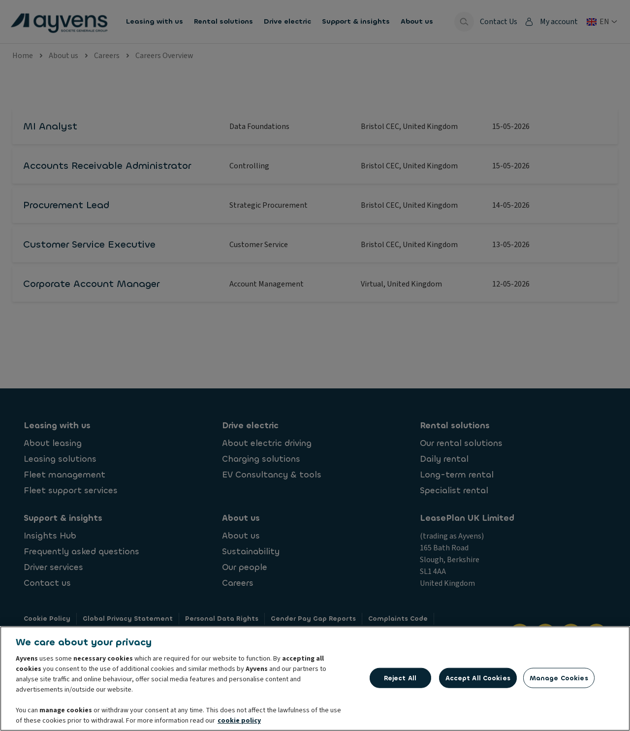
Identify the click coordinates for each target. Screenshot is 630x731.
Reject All (400, 677)
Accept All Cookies (477, 677)
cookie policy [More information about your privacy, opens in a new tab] (239, 721)
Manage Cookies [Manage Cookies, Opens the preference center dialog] (559, 677)
